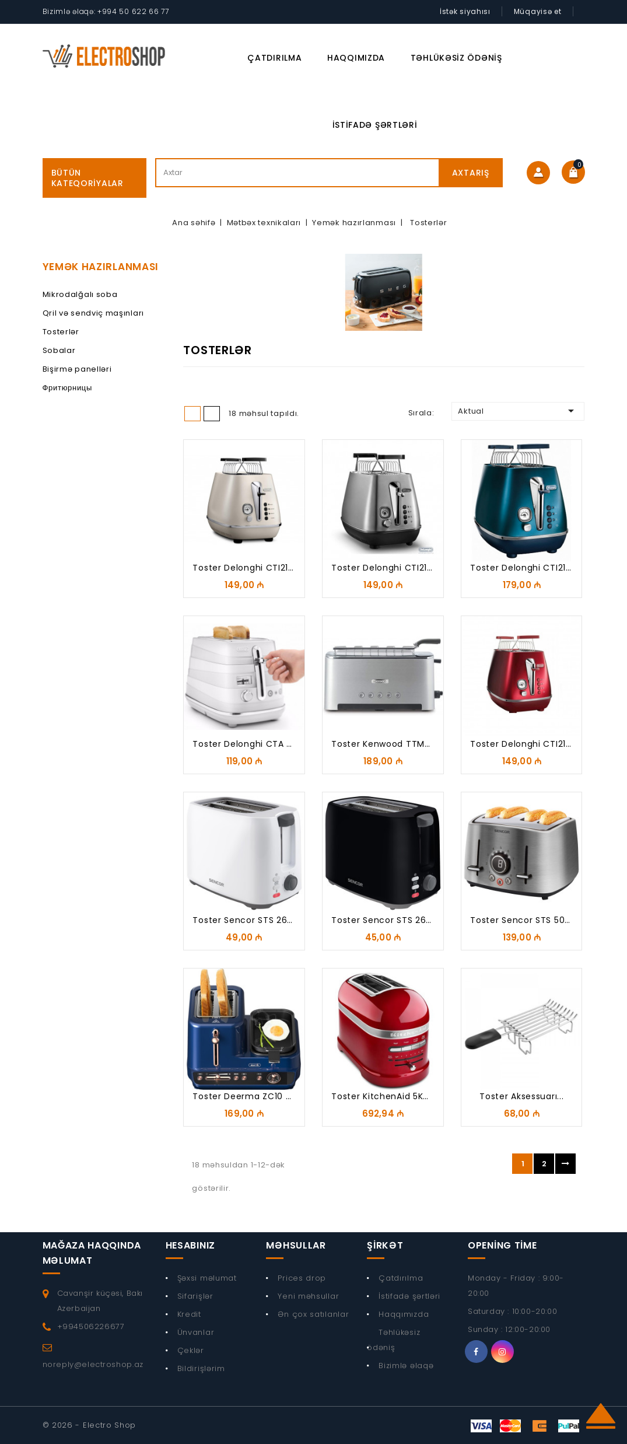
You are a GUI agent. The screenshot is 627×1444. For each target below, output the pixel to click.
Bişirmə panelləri (77, 369)
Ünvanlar (196, 1332)
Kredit (189, 1314)
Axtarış (470, 173)
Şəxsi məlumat (207, 1278)
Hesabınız (190, 1245)
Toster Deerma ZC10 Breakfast (260, 1096)
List (212, 414)
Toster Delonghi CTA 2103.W (254, 744)
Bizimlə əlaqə (406, 1365)
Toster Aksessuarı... (521, 1096)
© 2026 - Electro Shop (89, 1425)
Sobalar (59, 350)
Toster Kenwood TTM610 (385, 744)
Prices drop (302, 1278)
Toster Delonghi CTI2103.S (388, 568)
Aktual (518, 411)
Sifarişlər (195, 1296)
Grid (192, 414)
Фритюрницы (68, 387)
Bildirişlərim (201, 1368)
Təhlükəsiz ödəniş (456, 58)
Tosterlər (61, 331)
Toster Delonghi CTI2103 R (527, 744)
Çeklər (190, 1350)
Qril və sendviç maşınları (94, 313)
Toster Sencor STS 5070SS (528, 920)
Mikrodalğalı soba (80, 294)
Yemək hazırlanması (101, 267)
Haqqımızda (356, 58)
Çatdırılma (274, 58)
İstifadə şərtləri (375, 125)
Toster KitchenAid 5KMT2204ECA (403, 1096)
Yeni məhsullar (308, 1296)
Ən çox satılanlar (313, 1314)
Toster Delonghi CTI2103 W (251, 568)
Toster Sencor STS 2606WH (252, 920)
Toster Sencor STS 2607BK (389, 920)
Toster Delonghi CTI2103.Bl (528, 568)
